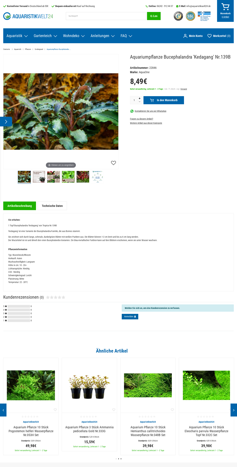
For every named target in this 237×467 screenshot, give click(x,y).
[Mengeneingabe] (134, 100)
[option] (31, 406)
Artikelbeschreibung (19, 206)
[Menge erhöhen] (139, 98)
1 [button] (116, 458)
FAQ (124, 36)
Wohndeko (71, 36)
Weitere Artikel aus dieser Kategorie (146, 123)
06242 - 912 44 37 (165, 6)
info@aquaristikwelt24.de (198, 6)
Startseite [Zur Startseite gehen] (6, 49)
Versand (183, 89)
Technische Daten (52, 206)
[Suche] (154, 16)
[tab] (19, 206)
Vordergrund (39, 49)
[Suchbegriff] (106, 16)
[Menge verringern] (139, 102)
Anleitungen (100, 36)
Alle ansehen (227, 350)
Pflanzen (28, 49)
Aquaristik (14, 36)
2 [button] (118, 458)
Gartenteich (43, 36)
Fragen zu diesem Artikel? (141, 119)
